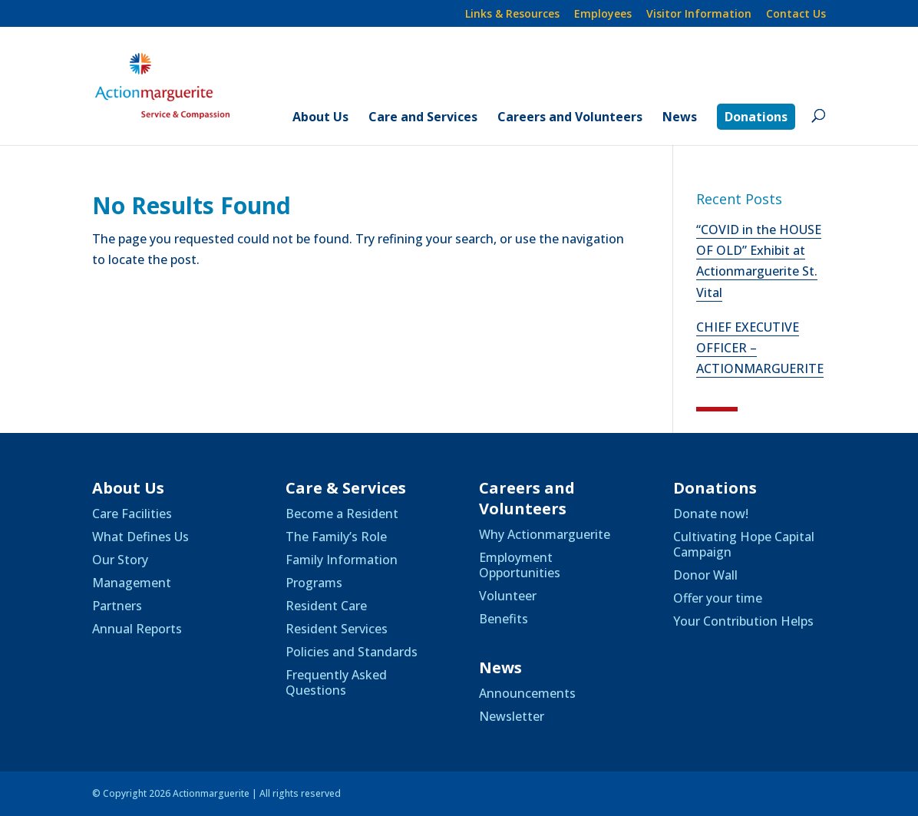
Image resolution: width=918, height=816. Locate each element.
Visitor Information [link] (698, 14)
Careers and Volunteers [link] (569, 118)
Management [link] (131, 582)
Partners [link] (117, 605)
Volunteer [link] (508, 595)
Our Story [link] (120, 559)
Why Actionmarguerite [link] (544, 534)
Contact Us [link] (796, 14)
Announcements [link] (527, 693)
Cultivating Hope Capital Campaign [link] (743, 544)
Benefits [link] (503, 618)
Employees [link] (603, 14)
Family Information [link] (342, 559)
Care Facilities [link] (132, 513)
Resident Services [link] (337, 628)
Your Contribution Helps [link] (743, 621)
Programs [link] (314, 582)
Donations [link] (756, 116)
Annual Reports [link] (137, 628)
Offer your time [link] (717, 598)
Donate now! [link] (710, 513)
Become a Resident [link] (342, 513)
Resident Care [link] (326, 605)
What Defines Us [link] (140, 536)
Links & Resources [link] (512, 14)
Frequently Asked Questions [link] (336, 682)
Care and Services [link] (422, 118)
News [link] (679, 118)
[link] (180, 84)
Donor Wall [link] (705, 575)
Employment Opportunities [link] (519, 565)
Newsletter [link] (511, 716)
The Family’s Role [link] (336, 536)
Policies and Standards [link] (352, 651)
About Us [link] (320, 118)
